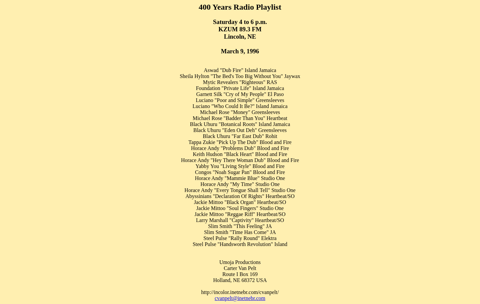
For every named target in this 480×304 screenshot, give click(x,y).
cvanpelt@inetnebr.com (240, 298)
